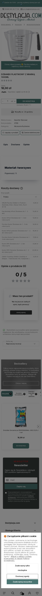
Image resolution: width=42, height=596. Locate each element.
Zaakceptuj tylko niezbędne (22, 568)
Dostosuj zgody (22, 576)
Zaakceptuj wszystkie (22, 582)
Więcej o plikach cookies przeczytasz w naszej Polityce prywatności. (18, 558)
